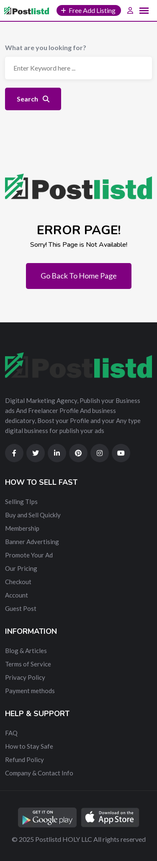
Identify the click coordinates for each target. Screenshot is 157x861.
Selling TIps (21, 501)
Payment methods (30, 690)
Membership (22, 528)
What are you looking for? (45, 47)
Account (16, 595)
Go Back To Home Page (79, 275)
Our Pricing (21, 568)
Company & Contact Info (39, 773)
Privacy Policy (25, 677)
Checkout (18, 581)
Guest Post (20, 608)
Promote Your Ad (29, 555)
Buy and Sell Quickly (33, 515)
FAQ (11, 733)
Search (33, 99)
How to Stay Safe (29, 746)
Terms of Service (28, 664)
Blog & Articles (26, 650)
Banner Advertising (32, 541)
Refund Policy (24, 759)
